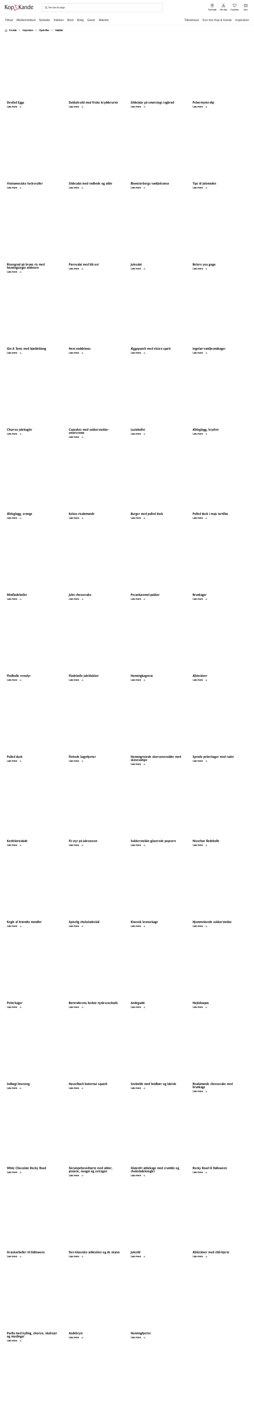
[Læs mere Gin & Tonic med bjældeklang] (33, 353)
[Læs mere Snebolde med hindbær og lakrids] (157, 1088)
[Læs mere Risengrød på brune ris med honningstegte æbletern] (33, 272)
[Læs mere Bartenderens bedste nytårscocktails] (95, 1007)
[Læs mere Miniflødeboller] (33, 599)
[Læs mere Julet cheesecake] (95, 599)
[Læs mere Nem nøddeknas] (95, 353)
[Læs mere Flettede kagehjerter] (95, 761)
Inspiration (242, 20)
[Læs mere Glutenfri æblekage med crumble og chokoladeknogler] (157, 1175)
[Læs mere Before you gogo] (219, 268)
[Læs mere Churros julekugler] (33, 434)
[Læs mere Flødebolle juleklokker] (95, 680)
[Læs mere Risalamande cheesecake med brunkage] (219, 1091)
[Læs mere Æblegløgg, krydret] (219, 434)
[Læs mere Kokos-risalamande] (95, 518)
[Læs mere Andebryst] (95, 1337)
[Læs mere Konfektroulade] (33, 845)
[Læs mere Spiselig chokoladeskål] (95, 926)
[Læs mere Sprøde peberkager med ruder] (219, 761)
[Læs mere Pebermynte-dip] (219, 106)
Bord (70, 20)
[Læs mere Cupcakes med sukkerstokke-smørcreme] (95, 437)
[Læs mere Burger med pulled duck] (157, 518)
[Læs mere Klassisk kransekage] (157, 926)
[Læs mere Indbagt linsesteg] (33, 1088)
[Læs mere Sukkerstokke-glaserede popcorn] (157, 845)
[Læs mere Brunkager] (219, 599)
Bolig (80, 20)
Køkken (59, 20)
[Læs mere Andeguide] (157, 1007)
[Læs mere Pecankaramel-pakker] (157, 599)
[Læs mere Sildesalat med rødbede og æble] (95, 187)
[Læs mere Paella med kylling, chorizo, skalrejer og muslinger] (33, 1340)
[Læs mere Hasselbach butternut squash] (95, 1088)
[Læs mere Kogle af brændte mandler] (33, 926)
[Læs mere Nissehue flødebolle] (219, 845)
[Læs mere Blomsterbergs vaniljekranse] (157, 187)
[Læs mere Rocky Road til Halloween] (219, 1172)
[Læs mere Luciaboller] (157, 434)
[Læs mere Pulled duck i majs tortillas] (219, 518)
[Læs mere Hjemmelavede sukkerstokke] (219, 926)
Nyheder (44, 20)
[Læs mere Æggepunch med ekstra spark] (157, 353)
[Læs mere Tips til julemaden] (219, 187)
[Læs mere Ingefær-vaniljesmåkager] (219, 353)
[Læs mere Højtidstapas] (219, 1007)
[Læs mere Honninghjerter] (157, 1337)
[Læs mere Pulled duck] (33, 761)
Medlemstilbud (25, 20)
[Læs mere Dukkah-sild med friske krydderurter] (95, 106)
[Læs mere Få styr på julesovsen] (95, 845)
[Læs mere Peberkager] (33, 1007)
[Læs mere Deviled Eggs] (33, 106)
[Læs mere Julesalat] (157, 268)
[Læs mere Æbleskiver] (219, 680)
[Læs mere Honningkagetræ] (157, 680)
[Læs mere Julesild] (157, 1256)
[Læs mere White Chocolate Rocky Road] (33, 1172)
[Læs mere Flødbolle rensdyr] (33, 680)
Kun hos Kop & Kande (217, 20)
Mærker (104, 20)
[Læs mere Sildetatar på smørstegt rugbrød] (157, 106)
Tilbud (9, 20)
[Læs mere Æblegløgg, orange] (33, 518)
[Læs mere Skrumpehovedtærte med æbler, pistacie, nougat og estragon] (95, 1175)
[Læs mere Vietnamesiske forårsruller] (33, 187)
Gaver (91, 20)
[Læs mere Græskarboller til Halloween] (33, 1256)
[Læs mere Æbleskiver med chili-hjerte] (219, 1256)
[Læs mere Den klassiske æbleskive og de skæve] (95, 1256)
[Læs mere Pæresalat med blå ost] (95, 268)
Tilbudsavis (191, 20)
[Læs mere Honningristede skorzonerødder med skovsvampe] (157, 764)
